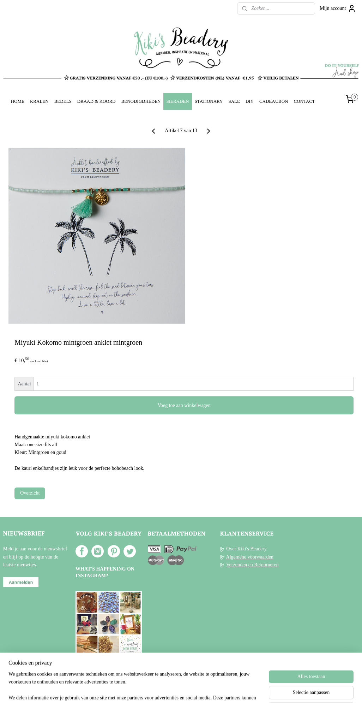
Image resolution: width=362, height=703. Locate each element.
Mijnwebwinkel (244, 690)
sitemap (161, 690)
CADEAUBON (273, 101)
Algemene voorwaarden (249, 557)
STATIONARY (209, 101)
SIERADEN (177, 101)
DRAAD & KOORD (96, 101)
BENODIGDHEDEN (141, 101)
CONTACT (304, 101)
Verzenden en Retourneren (252, 564)
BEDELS (63, 101)
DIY (250, 101)
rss (172, 690)
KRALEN (39, 101)
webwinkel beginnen (193, 690)
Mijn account (338, 8)
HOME (17, 101)
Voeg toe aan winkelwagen (184, 405)
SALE (234, 101)
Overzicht (30, 493)
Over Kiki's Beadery (246, 548)
